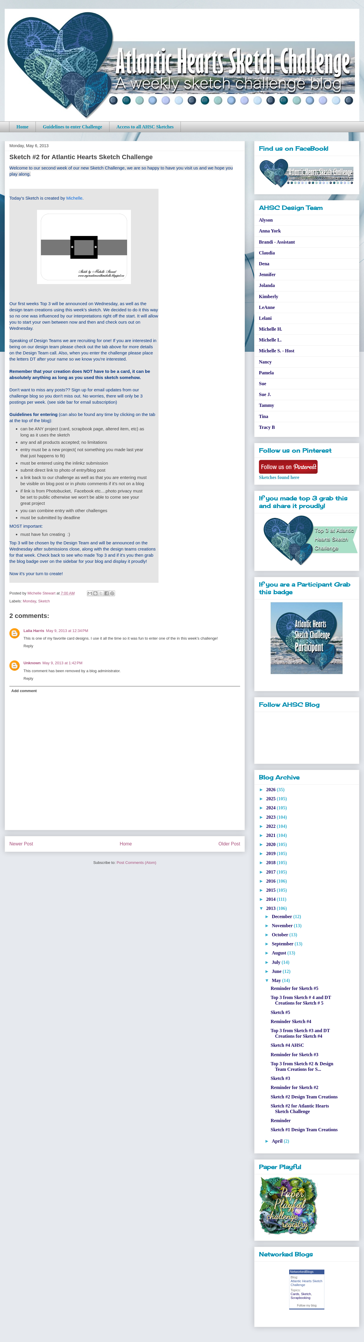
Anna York (270, 230)
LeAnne (267, 307)
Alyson (266, 220)
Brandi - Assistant (277, 241)
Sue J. (265, 394)
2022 (271, 826)
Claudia (267, 252)
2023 (271, 817)
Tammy (266, 405)
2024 (271, 807)
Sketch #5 (280, 1012)
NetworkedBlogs (302, 1271)
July (277, 962)
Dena (264, 263)
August (279, 952)
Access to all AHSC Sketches (145, 126)
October (280, 934)
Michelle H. (270, 329)
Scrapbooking (300, 1297)
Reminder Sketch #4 (291, 1021)
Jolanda (267, 285)
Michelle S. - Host (276, 350)
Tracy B (267, 427)
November (283, 925)
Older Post (229, 843)
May (277, 980)
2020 (271, 844)
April (278, 1141)
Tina (263, 416)
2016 (271, 881)
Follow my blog (307, 1305)
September (283, 943)
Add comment (24, 691)
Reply (28, 646)
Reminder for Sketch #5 (294, 988)
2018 (271, 862)
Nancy (265, 361)
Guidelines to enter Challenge (72, 126)
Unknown (32, 663)
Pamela (266, 372)
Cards (295, 1294)
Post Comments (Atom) (136, 862)
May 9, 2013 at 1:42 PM (62, 663)
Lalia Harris (33, 630)
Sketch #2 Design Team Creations (304, 1096)
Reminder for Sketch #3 (294, 1054)
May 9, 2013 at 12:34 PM (67, 630)
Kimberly (268, 296)
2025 (271, 798)
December (282, 916)
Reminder (281, 1120)
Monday (29, 601)
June (277, 971)
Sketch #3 (280, 1078)
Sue (262, 383)
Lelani (265, 318)
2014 (271, 899)
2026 (271, 789)
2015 (271, 890)
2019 (271, 853)
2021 (271, 835)
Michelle (74, 198)
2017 (271, 871)
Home (22, 126)
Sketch (44, 601)
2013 (271, 908)
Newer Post (21, 843)
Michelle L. (270, 339)
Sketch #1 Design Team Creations (304, 1129)
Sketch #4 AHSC (287, 1045)
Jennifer (267, 274)
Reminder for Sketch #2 (294, 1087)
